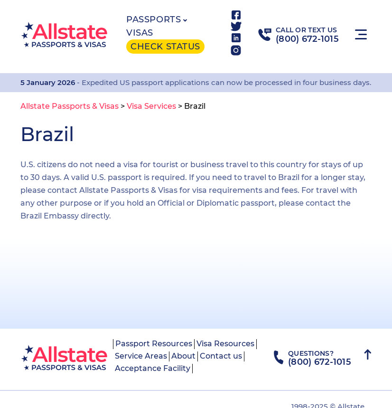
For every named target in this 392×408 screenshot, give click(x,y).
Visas (139, 33)
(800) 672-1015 (307, 39)
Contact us (221, 356)
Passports (153, 19)
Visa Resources (225, 343)
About (183, 356)
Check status (165, 46)
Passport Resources (153, 343)
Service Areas (141, 356)
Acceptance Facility (152, 368)
